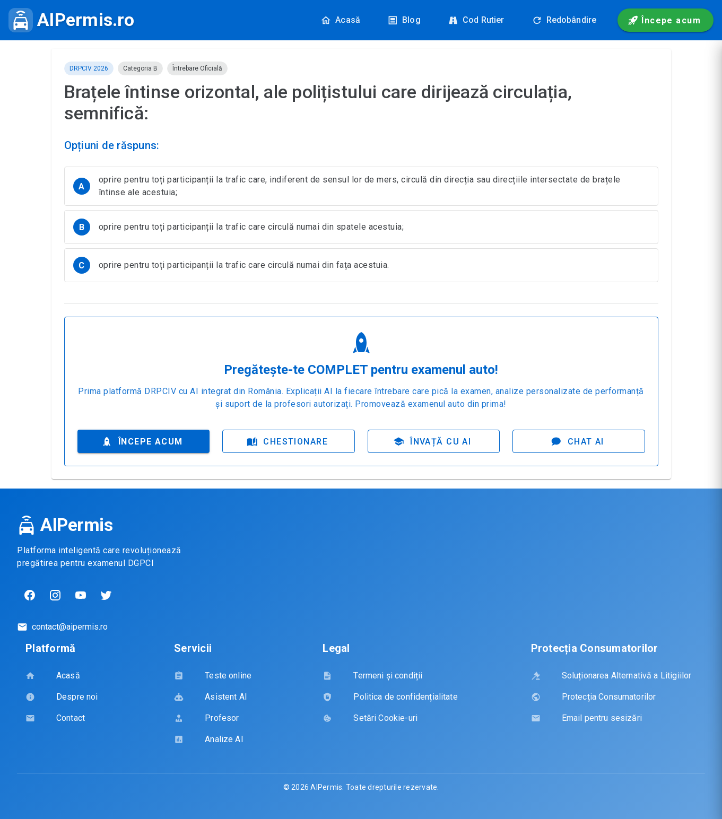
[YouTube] (80, 595)
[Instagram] (55, 595)
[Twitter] (106, 595)
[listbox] (361, 228)
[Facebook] (29, 595)
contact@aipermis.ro (70, 627)
